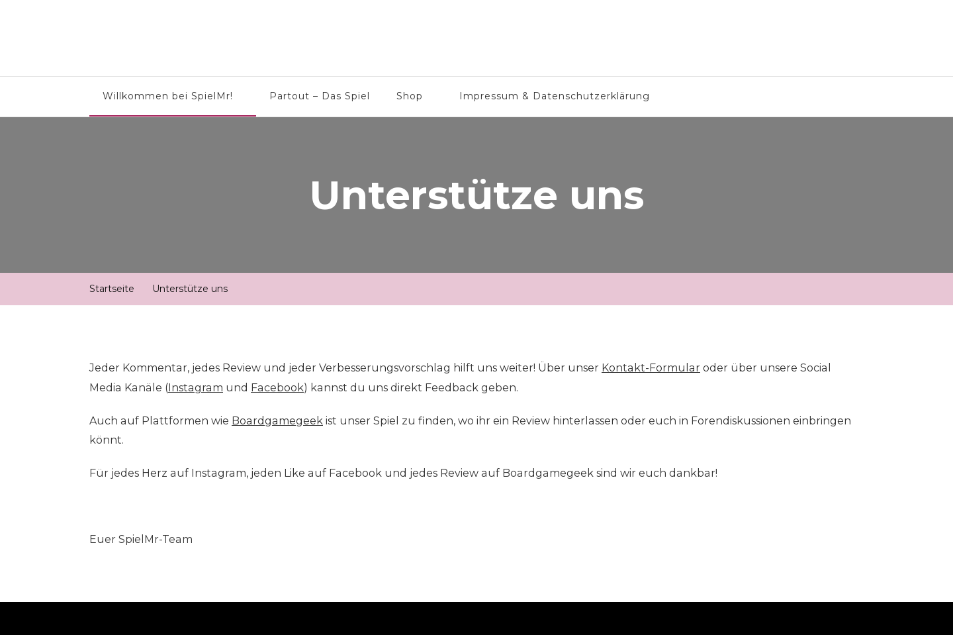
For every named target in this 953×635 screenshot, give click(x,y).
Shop (409, 96)
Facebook (277, 387)
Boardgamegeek (277, 421)
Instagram (195, 387)
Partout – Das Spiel (319, 96)
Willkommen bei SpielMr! (168, 96)
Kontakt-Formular (651, 368)
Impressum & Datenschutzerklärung (554, 96)
